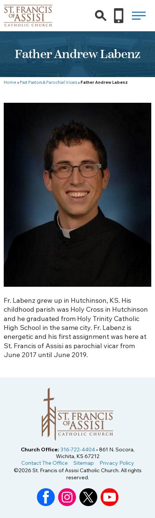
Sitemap (83, 463)
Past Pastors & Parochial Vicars (48, 82)
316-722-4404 (77, 449)
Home (10, 82)
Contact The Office (44, 463)
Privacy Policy (116, 463)
